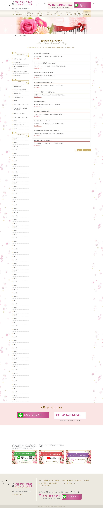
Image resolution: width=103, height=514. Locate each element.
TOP (15, 36)
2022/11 (16, 252)
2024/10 (16, 179)
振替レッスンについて (19, 113)
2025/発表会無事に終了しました (21, 67)
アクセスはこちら (17, 501)
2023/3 (15, 238)
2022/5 (15, 271)
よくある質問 (42, 489)
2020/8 (15, 340)
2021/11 (16, 293)
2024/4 (15, 197)
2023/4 (15, 234)
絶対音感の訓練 (18, 93)
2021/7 (15, 304)
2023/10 (16, 216)
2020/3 (15, 355)
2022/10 (16, 256)
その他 (15, 128)
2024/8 (15, 183)
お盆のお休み (17, 75)
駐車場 (17, 100)
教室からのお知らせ (19, 124)
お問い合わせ (83, 5)
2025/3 (15, 164)
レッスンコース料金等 (67, 487)
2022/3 (15, 278)
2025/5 (15, 157)
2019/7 (15, 384)
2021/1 (15, 322)
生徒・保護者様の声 (54, 489)
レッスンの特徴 (55, 487)
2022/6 (15, 267)
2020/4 (15, 351)
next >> (88, 150)
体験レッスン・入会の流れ (82, 487)
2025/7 (15, 153)
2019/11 (16, 370)
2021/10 (16, 296)
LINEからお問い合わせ (44, 492)
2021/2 (15, 318)
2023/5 (15, 230)
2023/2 (15, 241)
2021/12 (16, 289)
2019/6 (15, 388)
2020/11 (16, 329)
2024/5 (15, 194)
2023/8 (15, 223)
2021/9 (15, 300)
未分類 (15, 120)
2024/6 (15, 190)
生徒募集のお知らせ (19, 97)
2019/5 (15, 392)
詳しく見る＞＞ (37, 58)
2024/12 (16, 172)
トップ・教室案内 (43, 487)
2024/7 (15, 186)
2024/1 (15, 205)
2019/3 (15, 399)
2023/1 (15, 245)
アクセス (64, 489)
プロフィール (72, 489)
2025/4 (15, 161)
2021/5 (15, 311)
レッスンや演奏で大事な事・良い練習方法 (21, 109)
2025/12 (16, 142)
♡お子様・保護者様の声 (20, 89)
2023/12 (16, 208)
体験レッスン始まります (20, 59)
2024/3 (15, 201)
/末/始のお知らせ (18, 62)
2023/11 (16, 212)
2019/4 (15, 395)
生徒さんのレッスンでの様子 (21, 117)
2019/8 (15, 381)
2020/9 (15, 337)
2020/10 (16, 333)
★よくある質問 (18, 86)
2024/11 (16, 175)
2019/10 (16, 373)
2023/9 (15, 219)
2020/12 (16, 326)
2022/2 (15, 282)
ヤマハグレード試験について (21, 104)
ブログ (19, 36)
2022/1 (15, 285)
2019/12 (16, 366)
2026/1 (15, 139)
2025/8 (15, 150)
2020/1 (15, 362)
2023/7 (15, 227)
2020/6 (15, 344)
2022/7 (15, 263)
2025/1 (15, 168)
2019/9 (15, 377)
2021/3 (15, 315)
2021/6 (15, 307)
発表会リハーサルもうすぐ (20, 71)
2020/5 (15, 348)
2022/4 (15, 274)
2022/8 (15, 260)
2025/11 (16, 146)
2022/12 (16, 249)
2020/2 (15, 359)
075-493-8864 (51, 502)
